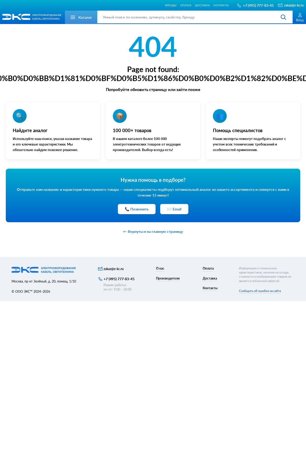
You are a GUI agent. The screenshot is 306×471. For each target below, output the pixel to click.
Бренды (170, 5)
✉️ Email (174, 209)
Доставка (202, 5)
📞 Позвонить (137, 209)
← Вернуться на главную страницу (153, 231)
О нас (160, 268)
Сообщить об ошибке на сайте (260, 291)
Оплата (185, 5)
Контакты (221, 5)
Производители (168, 278)
